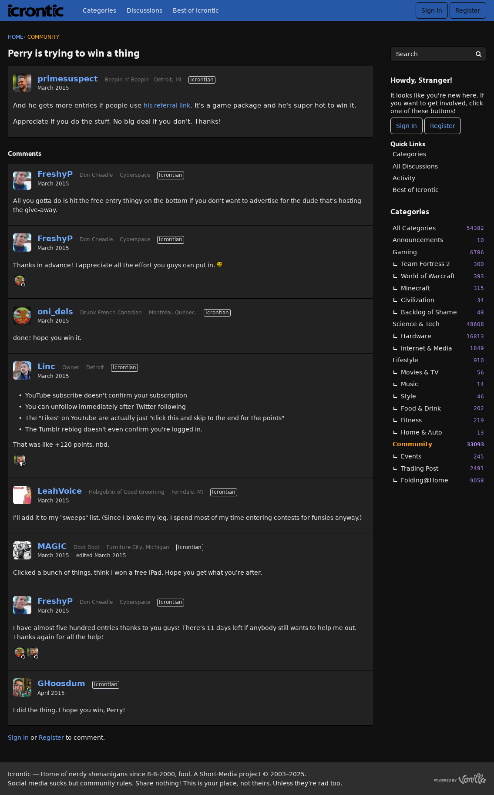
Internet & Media (442, 348)
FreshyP (55, 174)
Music (442, 384)
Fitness (442, 420)
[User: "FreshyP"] (22, 181)
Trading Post (442, 468)
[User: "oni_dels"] (19, 280)
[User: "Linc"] (22, 370)
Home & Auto (442, 432)
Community (438, 444)
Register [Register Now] (442, 125)
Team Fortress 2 (442, 264)
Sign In (431, 10)
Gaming (438, 252)
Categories (99, 10)
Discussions (144, 10)
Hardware (442, 336)
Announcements (438, 240)
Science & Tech (438, 324)
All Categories (438, 228)
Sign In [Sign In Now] (406, 125)
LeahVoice (59, 490)
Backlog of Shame (442, 312)
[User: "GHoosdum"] (22, 687)
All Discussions (415, 166)
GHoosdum (61, 683)
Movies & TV (442, 372)
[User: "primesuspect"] (22, 83)
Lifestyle (438, 360)
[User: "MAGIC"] (22, 550)
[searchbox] (438, 54)
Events (442, 456)
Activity (404, 178)
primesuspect (67, 78)
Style (442, 396)
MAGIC (52, 546)
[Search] (478, 54)
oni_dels (55, 311)
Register (468, 10)
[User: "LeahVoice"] (22, 495)
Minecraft (442, 288)
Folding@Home (442, 480)
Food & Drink (442, 408)
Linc (46, 366)
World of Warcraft (442, 276)
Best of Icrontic (196, 10)
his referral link (167, 105)
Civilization (442, 300)
